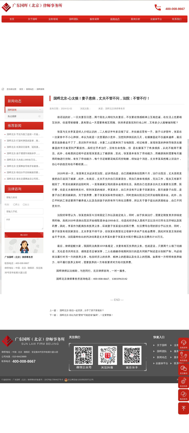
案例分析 (135, 19)
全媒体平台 (156, 19)
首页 (12, 19)
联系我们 (176, 19)
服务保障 (94, 19)
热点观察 (12, 116)
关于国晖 (32, 19)
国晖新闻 (40, 89)
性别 (7, 204)
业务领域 (53, 19)
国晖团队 (73, 19)
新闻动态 (115, 19)
